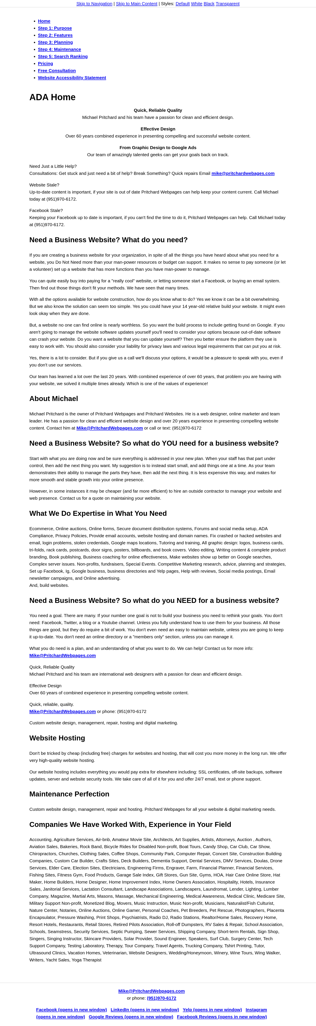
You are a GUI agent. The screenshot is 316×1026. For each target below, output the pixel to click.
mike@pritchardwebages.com (242, 173)
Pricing (45, 63)
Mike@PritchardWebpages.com (109, 427)
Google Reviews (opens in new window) (131, 1016)
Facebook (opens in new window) (71, 1009)
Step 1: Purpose (55, 28)
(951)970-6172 (161, 998)
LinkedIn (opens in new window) (145, 1009)
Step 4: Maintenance (59, 49)
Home (44, 20)
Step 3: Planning (55, 42)
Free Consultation (57, 70)
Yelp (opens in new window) (212, 1009)
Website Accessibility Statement (72, 77)
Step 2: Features (55, 35)
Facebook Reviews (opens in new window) (222, 1016)
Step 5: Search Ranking (63, 56)
